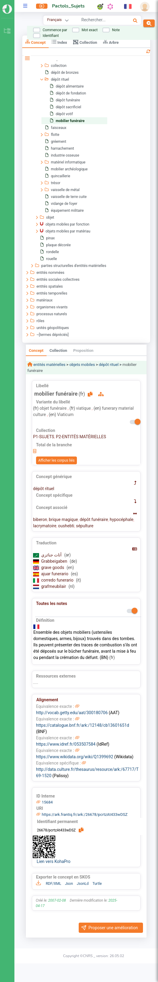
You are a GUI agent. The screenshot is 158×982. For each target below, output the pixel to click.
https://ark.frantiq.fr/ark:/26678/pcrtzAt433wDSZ (84, 814)
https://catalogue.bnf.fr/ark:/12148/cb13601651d (82, 725)
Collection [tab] (85, 42)
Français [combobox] (54, 19)
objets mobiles (82, 364)
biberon (40, 519)
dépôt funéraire (94, 519)
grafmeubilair (54, 586)
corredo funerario (57, 580)
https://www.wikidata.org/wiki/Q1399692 (74, 756)
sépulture (84, 525)
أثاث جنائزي (52, 554)
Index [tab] (59, 41)
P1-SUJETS (43, 436)
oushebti (66, 525)
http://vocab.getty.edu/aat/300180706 (72, 712)
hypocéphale (121, 519)
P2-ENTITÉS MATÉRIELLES (81, 436)
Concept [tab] (35, 41)
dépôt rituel (108, 364)
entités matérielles (48, 364)
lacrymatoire (44, 525)
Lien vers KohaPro (53, 861)
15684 (47, 802)
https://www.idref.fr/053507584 (66, 744)
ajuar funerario (55, 573)
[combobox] (100, 21)
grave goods (53, 567)
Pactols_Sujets (68, 6)
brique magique (63, 519)
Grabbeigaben (54, 561)
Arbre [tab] (111, 41)
